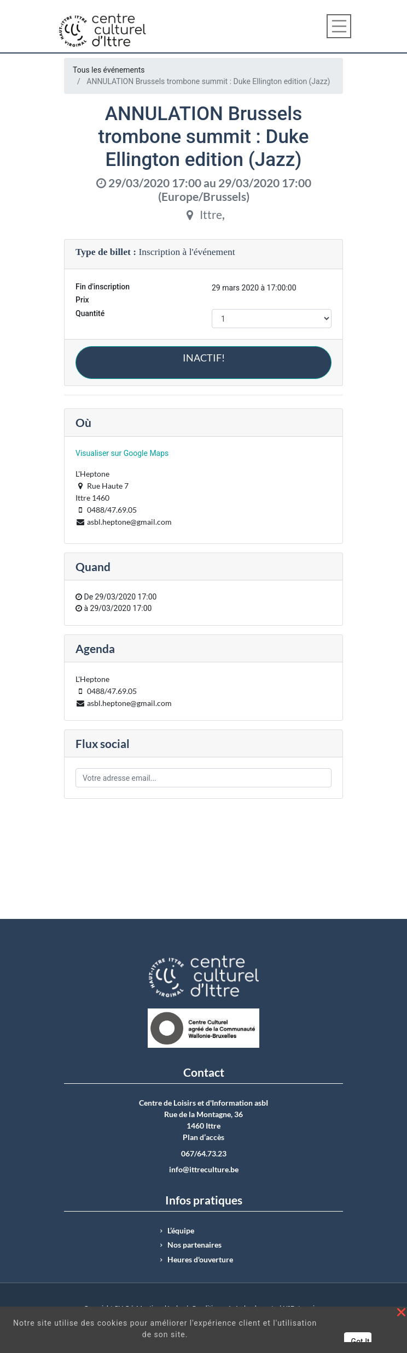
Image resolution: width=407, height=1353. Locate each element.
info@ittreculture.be (204, 1169)
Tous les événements (108, 70)
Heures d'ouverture (200, 1259)
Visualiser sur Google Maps (121, 453)
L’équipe (180, 1230)
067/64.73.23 (203, 1153)
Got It (360, 1341)
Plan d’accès (203, 1137)
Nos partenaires (194, 1245)
